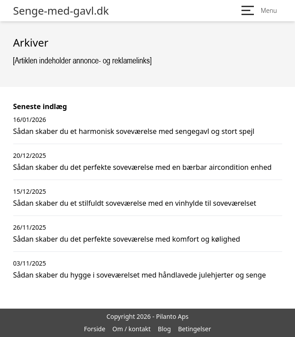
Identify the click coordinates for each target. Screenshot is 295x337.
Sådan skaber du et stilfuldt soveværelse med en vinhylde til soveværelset (135, 203)
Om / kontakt (131, 329)
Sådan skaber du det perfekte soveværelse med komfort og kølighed (126, 239)
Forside (94, 329)
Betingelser (194, 329)
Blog (164, 329)
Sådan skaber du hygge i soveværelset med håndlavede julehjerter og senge (139, 275)
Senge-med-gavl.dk (61, 11)
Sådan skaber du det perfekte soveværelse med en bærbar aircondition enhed (142, 167)
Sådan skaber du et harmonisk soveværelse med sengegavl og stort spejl (134, 131)
